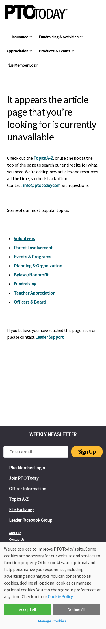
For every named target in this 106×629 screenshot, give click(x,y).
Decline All (76, 609)
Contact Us (16, 539)
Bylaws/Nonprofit (31, 275)
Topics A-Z (43, 158)
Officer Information (27, 488)
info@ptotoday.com (41, 185)
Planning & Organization (38, 265)
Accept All (27, 609)
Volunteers (24, 238)
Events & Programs (32, 256)
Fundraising (25, 284)
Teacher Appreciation (34, 293)
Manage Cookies (52, 621)
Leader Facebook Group (30, 520)
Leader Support (49, 337)
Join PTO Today (23, 478)
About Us (15, 533)
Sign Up (87, 451)
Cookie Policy (60, 596)
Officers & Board (30, 302)
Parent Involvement (33, 247)
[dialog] (53, 585)
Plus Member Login (27, 467)
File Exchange (21, 509)
